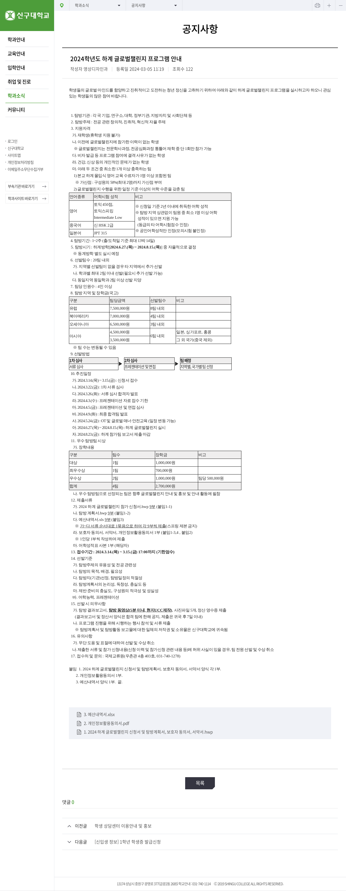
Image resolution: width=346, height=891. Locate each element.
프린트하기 (317, 5)
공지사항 (138, 5)
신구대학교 (16, 148)
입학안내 (16, 67)
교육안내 (16, 53)
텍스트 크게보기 (329, 5)
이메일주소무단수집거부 (25, 169)
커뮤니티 (16, 109)
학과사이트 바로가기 (23, 198)
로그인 (12, 141)
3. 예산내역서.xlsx (99, 714)
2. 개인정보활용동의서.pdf (106, 723)
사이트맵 (14, 155)
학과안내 (16, 39)
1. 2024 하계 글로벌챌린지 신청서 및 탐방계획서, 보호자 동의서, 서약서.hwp (148, 732)
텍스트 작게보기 (340, 5)
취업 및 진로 (19, 81)
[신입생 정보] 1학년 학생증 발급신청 (128, 842)
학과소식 (16, 95)
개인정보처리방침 (21, 162)
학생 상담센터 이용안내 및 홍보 (123, 826)
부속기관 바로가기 (21, 186)
